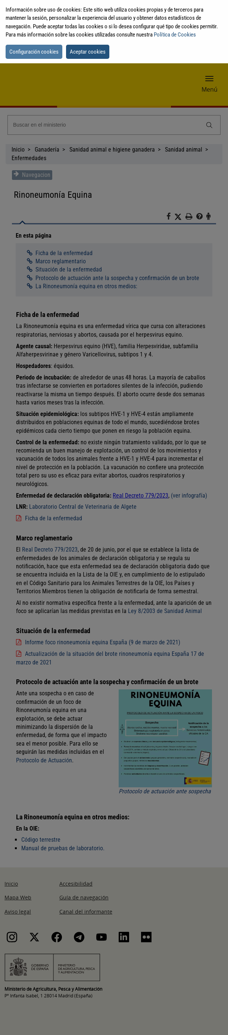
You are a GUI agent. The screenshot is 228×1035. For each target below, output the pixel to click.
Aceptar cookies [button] (88, 51)
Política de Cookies (175, 34)
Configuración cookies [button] (34, 51)
